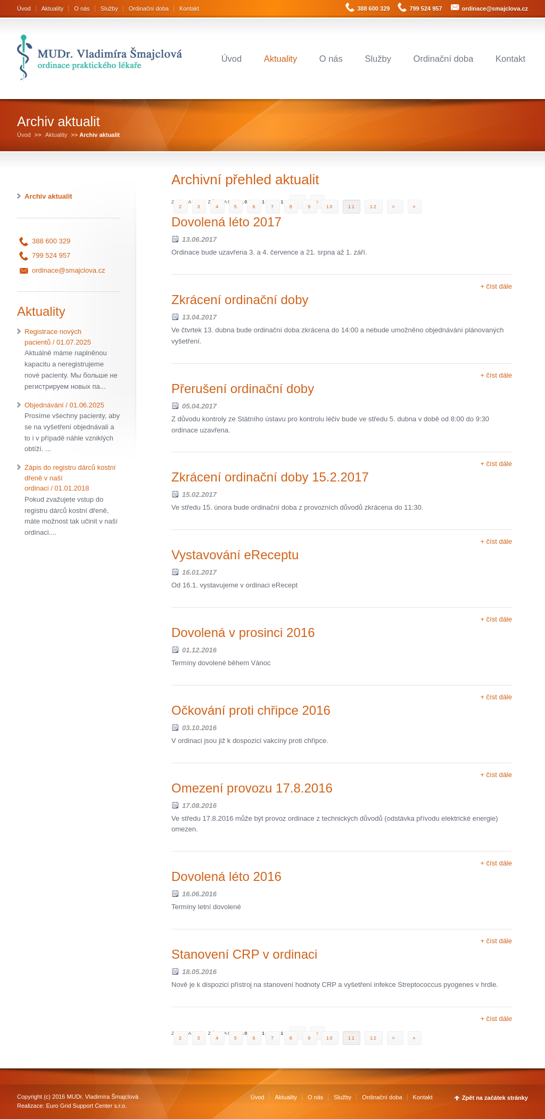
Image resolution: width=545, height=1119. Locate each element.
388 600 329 (373, 8)
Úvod (24, 8)
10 (329, 206)
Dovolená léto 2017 (226, 222)
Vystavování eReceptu (235, 555)
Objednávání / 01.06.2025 (72, 428)
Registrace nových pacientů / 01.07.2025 (72, 360)
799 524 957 (425, 8)
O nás (81, 8)
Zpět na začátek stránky (495, 1098)
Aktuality (53, 8)
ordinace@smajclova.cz (495, 8)
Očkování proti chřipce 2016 (251, 710)
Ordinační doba (149, 8)
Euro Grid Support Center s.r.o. (86, 1105)
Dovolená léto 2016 (226, 876)
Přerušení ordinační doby (242, 388)
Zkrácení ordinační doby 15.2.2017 (270, 477)
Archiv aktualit (48, 196)
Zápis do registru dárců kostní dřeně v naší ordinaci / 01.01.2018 (72, 500)
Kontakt (189, 8)
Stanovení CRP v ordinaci (244, 954)
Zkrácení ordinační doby (239, 299)
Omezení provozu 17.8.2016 (252, 788)
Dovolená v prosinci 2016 (243, 632)
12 (373, 206)
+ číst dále (496, 286)
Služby (109, 8)
